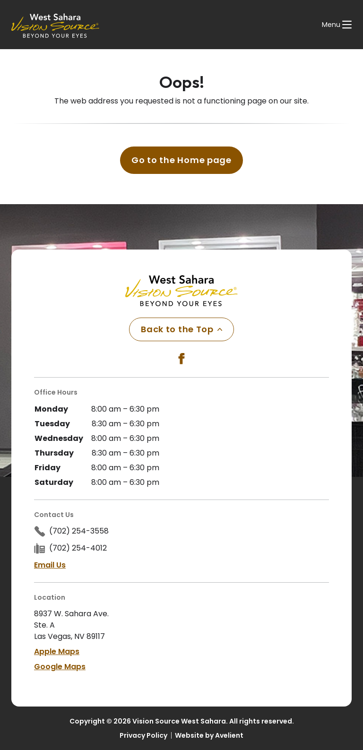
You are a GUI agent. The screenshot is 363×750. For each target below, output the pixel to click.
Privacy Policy (143, 735)
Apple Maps (56, 651)
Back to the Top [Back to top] (181, 329)
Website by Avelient (209, 735)
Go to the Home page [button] (181, 160)
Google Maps (60, 666)
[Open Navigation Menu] (337, 24)
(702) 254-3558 (79, 531)
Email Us (50, 565)
